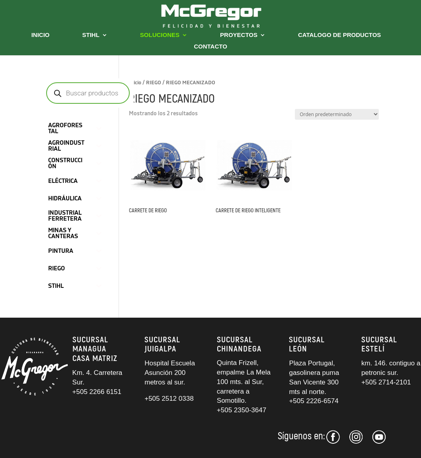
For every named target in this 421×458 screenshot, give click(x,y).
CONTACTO (210, 47)
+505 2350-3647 (241, 410)
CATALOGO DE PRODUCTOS (339, 35)
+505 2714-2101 (386, 382)
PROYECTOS (238, 35)
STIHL (90, 35)
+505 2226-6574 (313, 401)
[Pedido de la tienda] (337, 114)
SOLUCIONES (159, 35)
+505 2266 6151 (97, 392)
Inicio (135, 83)
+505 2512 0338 (168, 398)
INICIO (40, 35)
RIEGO (153, 83)
